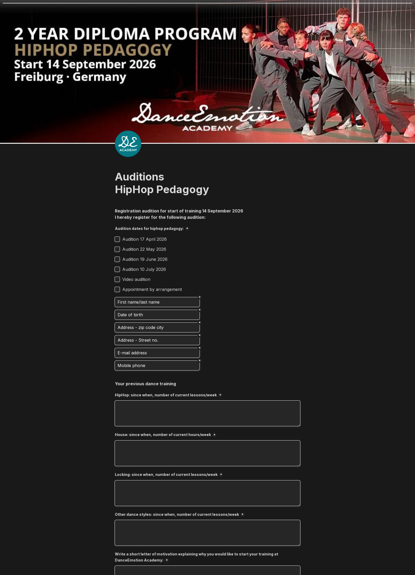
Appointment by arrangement (152, 289)
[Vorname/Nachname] (157, 302)
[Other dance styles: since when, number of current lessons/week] (207, 532)
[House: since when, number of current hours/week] (207, 453)
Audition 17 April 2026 (144, 239)
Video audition (136, 279)
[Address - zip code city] (157, 327)
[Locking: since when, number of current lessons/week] (207, 493)
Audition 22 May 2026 (144, 249)
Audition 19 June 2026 (145, 259)
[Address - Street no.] (157, 340)
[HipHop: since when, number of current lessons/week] (207, 413)
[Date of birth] (157, 314)
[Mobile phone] (157, 365)
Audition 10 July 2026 (144, 269)
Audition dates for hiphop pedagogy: (149, 228)
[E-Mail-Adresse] (157, 353)
